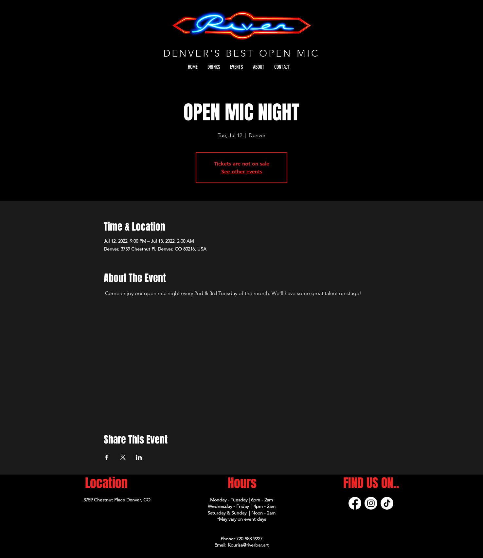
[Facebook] (355, 503)
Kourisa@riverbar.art (248, 545)
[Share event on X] (123, 457)
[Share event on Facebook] (107, 457)
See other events (241, 171)
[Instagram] (371, 503)
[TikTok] (387, 503)
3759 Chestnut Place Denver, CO (117, 500)
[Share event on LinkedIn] (139, 457)
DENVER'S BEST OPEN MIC (241, 53)
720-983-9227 (249, 539)
